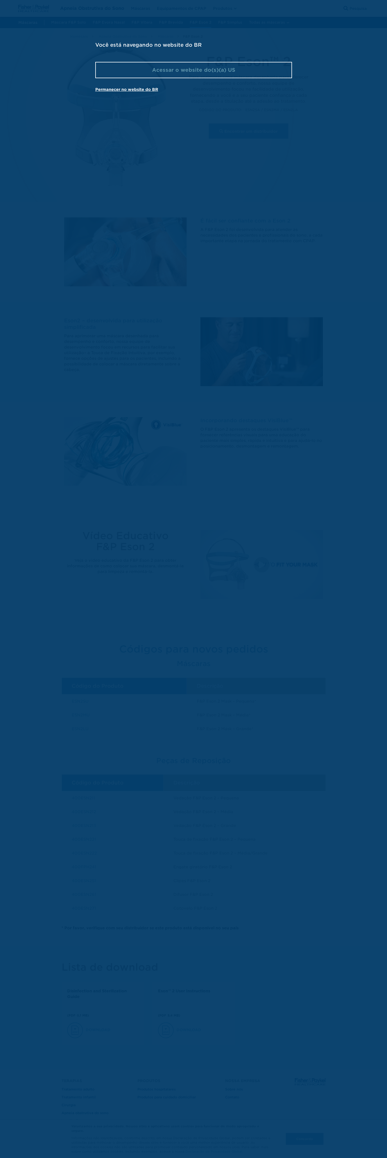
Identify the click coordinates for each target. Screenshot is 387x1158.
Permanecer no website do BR (126, 89)
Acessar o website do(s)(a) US (193, 70)
